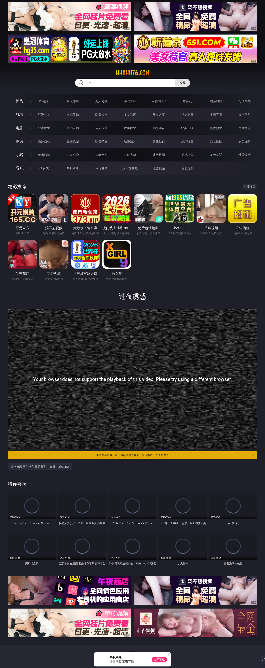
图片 (20, 141)
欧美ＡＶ (101, 114)
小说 (20, 154)
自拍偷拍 (73, 114)
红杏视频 (159, 168)
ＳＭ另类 (245, 114)
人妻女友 (101, 155)
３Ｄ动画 (130, 114)
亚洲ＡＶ (44, 114)
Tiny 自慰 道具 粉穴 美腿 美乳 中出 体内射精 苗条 (40, 466)
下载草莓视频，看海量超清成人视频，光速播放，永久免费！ (175, 455)
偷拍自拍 (73, 128)
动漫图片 (130, 141)
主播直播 (216, 114)
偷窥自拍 (44, 141)
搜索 (182, 83)
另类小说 (187, 155)
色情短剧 (187, 168)
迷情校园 (159, 155)
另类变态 (245, 128)
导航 (20, 168)
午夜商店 (73, 168)
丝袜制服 (187, 114)
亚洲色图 (73, 141)
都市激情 (44, 155)
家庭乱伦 (73, 155)
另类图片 (245, 141)
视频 (20, 114)
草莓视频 (101, 168)
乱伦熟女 (216, 128)
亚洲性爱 (44, 128)
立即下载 (159, 659)
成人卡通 (101, 128)
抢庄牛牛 (245, 101)
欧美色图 (101, 141)
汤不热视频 (130, 168)
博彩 (20, 101)
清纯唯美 (187, 141)
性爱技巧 (245, 155)
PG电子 (44, 101)
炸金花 (187, 101)
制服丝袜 (159, 128)
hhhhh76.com (132, 73)
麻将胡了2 (159, 101)
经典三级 (187, 128)
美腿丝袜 (159, 141)
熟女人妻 (159, 114)
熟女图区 (216, 141)
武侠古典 (130, 155)
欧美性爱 (130, 128)
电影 (20, 127)
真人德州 (73, 101)
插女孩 (44, 168)
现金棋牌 (216, 101)
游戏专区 (130, 101)
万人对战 (101, 101)
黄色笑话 (216, 155)
